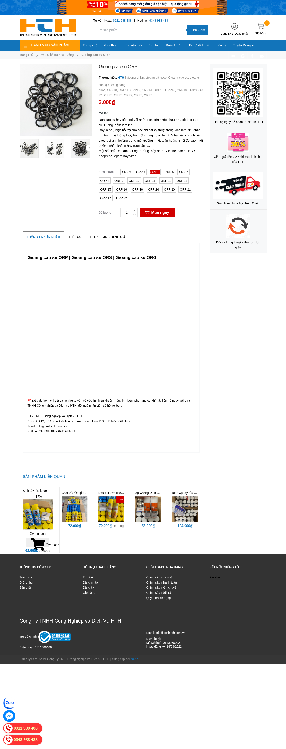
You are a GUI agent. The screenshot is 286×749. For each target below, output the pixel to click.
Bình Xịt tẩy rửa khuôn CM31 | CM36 (197, 493)
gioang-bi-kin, (136, 77)
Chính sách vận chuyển (162, 587)
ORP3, (193, 90)
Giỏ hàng (89, 592)
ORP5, (109, 95)
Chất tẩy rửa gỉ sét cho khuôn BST (85, 493)
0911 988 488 (122, 20)
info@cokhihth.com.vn (170, 632)
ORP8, (139, 95)
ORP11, (124, 90)
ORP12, (136, 90)
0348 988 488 (158, 20)
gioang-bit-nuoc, (157, 77)
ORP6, (119, 95)
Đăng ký (226, 33)
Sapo (134, 659)
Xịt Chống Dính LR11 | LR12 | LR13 (159, 493)
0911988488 (43, 647)
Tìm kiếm (198, 30)
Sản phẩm (26, 587)
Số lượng (105, 212)
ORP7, (129, 95)
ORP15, (159, 90)
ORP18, (182, 90)
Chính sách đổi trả (158, 592)
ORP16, (171, 90)
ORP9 (148, 95)
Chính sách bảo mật (160, 577)
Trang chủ (26, 577)
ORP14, (148, 90)
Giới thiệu (26, 582)
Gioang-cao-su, (179, 77)
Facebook (216, 577)
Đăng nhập (241, 33)
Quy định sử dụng (158, 598)
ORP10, (113, 90)
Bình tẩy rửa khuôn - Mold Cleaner (46, 490)
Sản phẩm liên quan (44, 476)
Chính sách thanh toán (161, 582)
